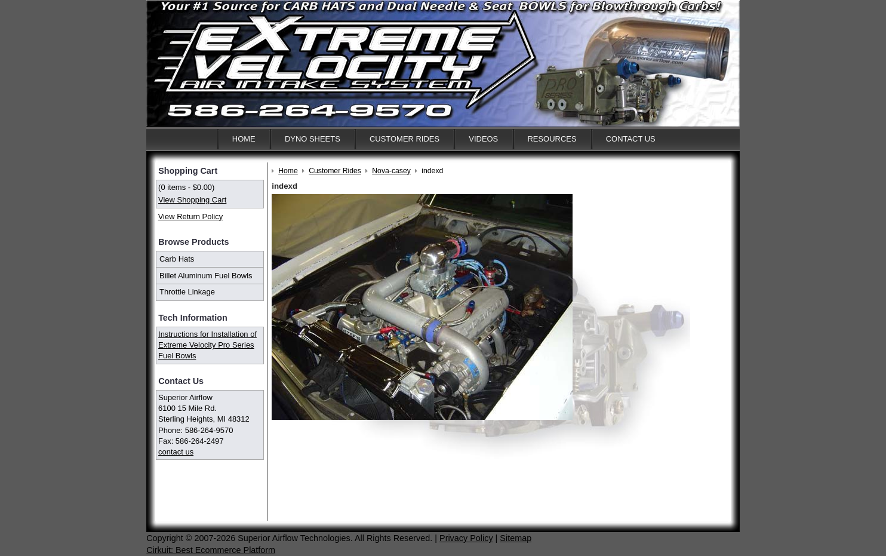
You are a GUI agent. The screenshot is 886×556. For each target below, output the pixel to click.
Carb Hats (176, 258)
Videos (483, 138)
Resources (551, 138)
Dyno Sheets (312, 138)
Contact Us (631, 138)
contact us (175, 451)
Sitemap (515, 538)
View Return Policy (190, 216)
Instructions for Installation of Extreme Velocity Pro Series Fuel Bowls (207, 345)
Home (244, 138)
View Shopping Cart (192, 199)
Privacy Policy (466, 538)
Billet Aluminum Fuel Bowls (206, 275)
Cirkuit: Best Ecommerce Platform (210, 550)
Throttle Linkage (187, 291)
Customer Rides (404, 138)
